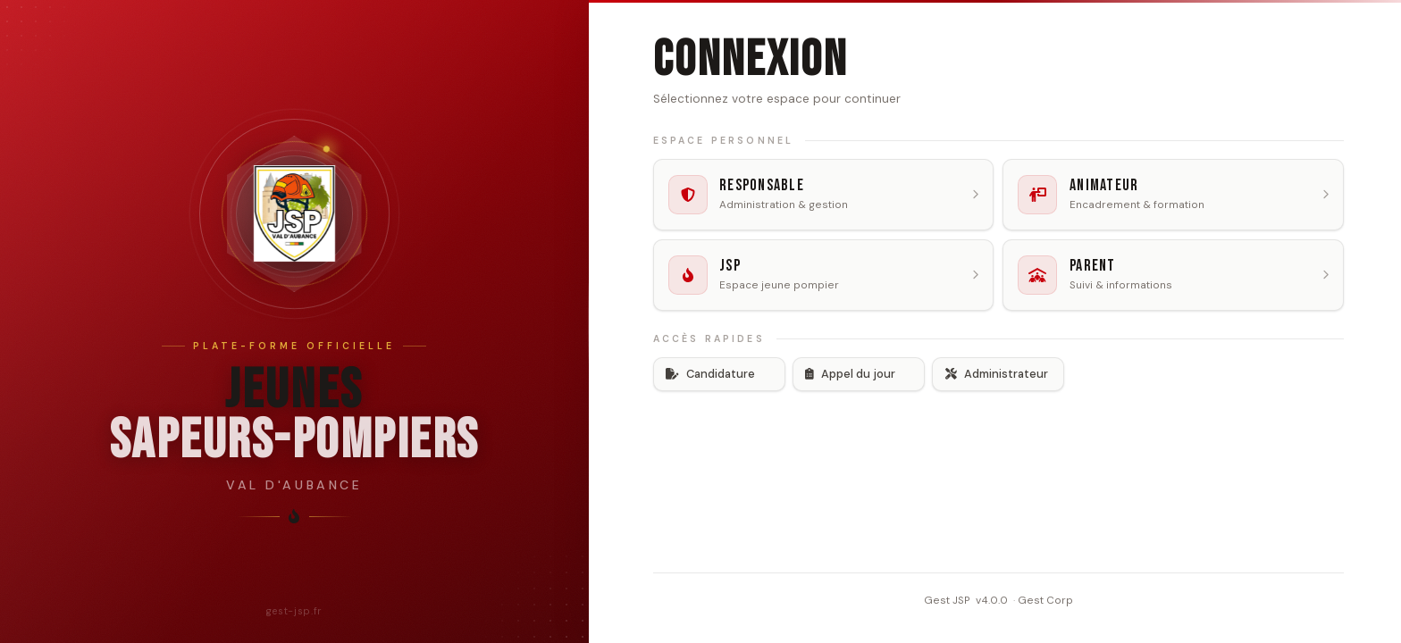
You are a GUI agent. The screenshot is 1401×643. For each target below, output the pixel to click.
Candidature (710, 373)
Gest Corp (1045, 599)
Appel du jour (850, 373)
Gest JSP (947, 599)
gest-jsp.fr (294, 611)
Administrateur (996, 373)
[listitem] (823, 194)
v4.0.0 (992, 599)
